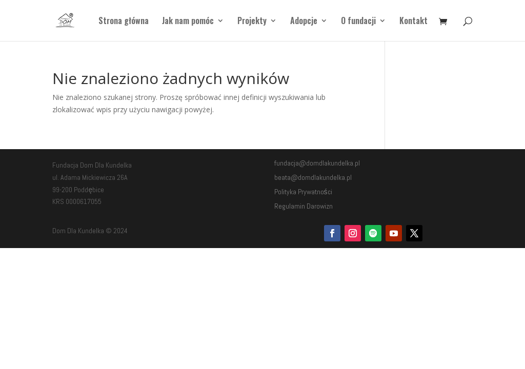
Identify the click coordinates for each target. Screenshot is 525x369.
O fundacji (358, 22)
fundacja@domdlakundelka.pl (317, 163)
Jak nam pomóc (188, 22)
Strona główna (123, 22)
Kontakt (413, 22)
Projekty (252, 22)
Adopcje (303, 22)
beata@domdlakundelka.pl (313, 177)
